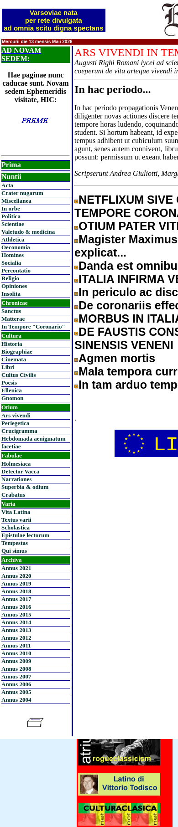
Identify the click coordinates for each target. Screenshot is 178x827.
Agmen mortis (117, 358)
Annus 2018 (16, 591)
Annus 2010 (16, 653)
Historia (11, 343)
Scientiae (12, 224)
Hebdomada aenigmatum (33, 438)
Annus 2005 (16, 691)
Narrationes (16, 479)
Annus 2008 (16, 668)
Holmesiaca (16, 463)
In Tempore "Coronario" (33, 326)
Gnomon (12, 398)
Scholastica (15, 527)
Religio (10, 278)
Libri (8, 367)
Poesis (9, 382)
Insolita (11, 293)
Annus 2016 (16, 606)
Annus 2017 (16, 599)
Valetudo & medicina (28, 231)
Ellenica (11, 390)
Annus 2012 (16, 637)
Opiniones (14, 286)
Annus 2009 (16, 660)
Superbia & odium (24, 486)
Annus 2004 (16, 699)
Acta (7, 185)
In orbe (10, 208)
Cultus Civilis (18, 374)
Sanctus (11, 311)
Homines (12, 255)
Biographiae (16, 351)
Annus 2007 (16, 676)
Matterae (13, 318)
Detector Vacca (20, 471)
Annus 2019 (16, 583)
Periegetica (15, 423)
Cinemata (13, 359)
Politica (11, 216)
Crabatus (13, 494)
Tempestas (14, 542)
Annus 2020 (16, 575)
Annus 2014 (16, 622)
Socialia (11, 262)
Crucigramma (19, 430)
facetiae (11, 446)
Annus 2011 (16, 645)
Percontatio (16, 270)
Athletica (13, 239)
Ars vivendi (16, 415)
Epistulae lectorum (25, 535)
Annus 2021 (16, 568)
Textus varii (16, 519)
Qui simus (14, 550)
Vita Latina (15, 512)
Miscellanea (16, 200)
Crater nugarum (22, 193)
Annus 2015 (16, 614)
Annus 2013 (16, 630)
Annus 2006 (16, 684)
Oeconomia (15, 247)
